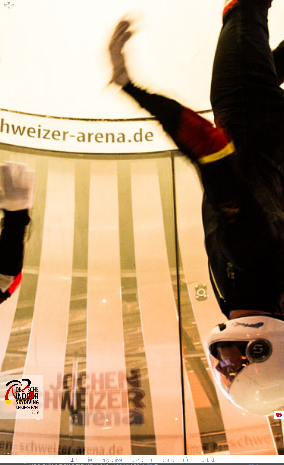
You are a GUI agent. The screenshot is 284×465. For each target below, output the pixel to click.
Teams (168, 459)
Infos (187, 459)
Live (90, 459)
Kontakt (206, 459)
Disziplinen (143, 459)
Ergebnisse (112, 459)
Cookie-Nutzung (147, 464)
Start (74, 459)
